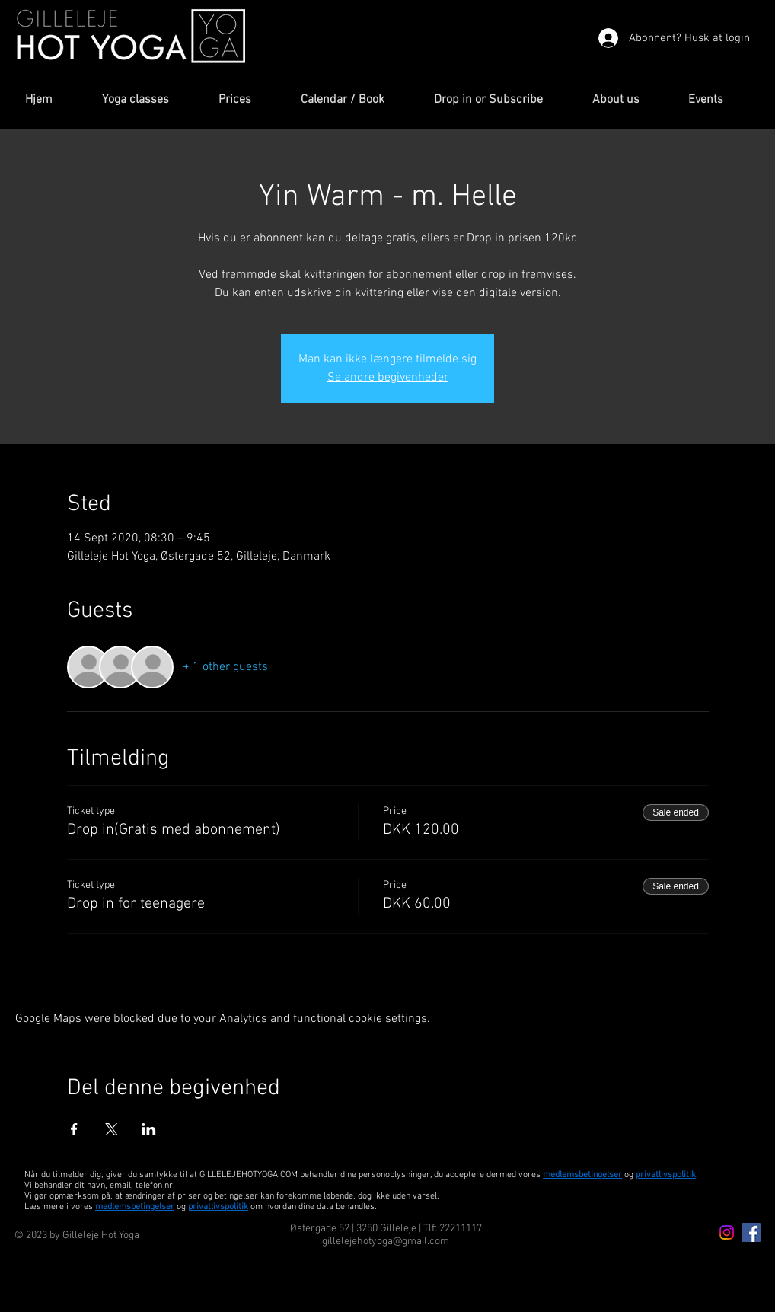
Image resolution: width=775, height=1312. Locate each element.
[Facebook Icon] (751, 1232)
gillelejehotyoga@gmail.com (385, 1241)
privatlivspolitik (218, 1207)
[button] (149, 100)
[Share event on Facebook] (74, 1129)
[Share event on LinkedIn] (149, 1129)
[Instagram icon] (726, 1232)
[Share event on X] (111, 1129)
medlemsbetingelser (582, 1175)
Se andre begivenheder (387, 377)
